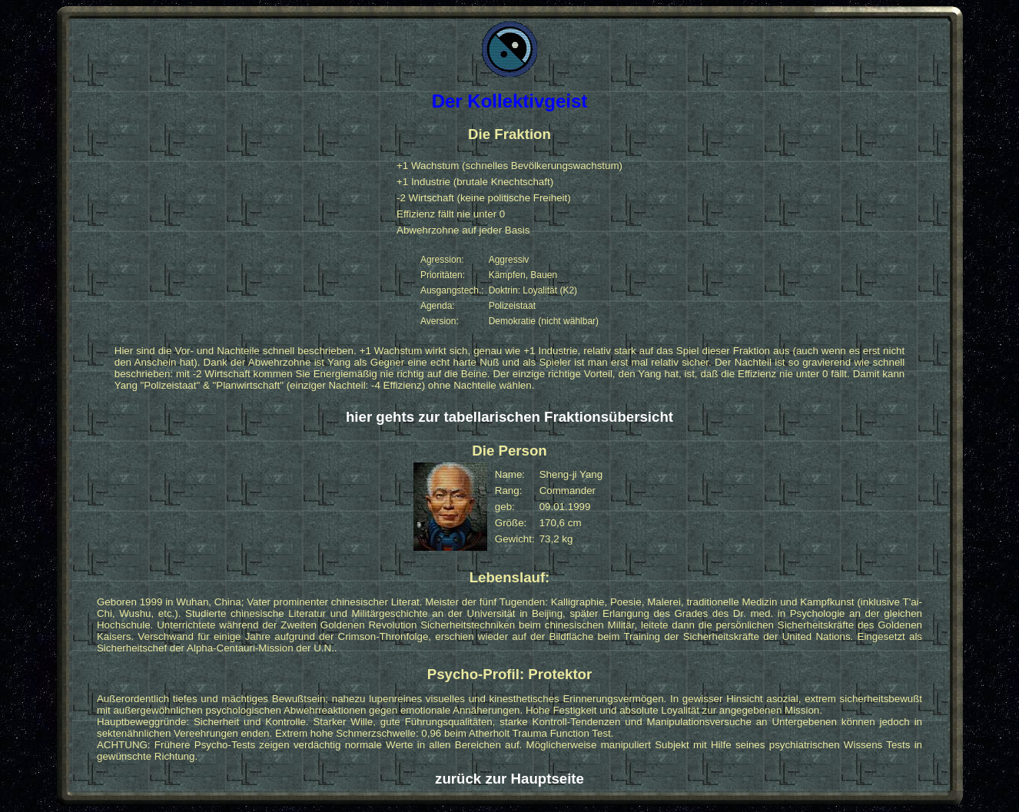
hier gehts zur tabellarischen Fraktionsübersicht (509, 417)
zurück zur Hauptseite (509, 779)
